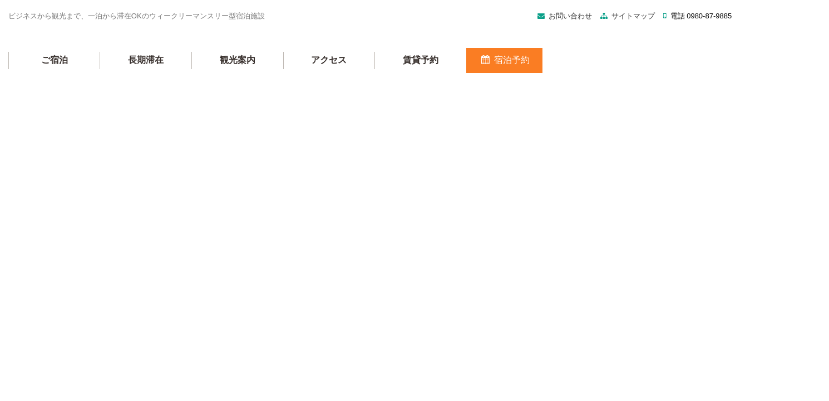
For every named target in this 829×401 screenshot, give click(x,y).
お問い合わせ (430, 32)
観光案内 (376, 72)
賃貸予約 (560, 72)
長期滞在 (285, 72)
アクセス (468, 72)
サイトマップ (493, 32)
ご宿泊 (193, 72)
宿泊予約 (643, 72)
